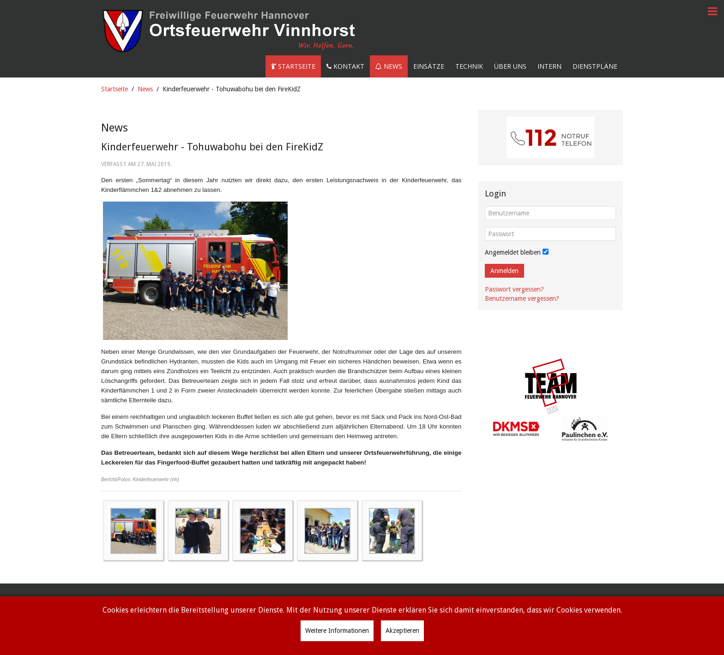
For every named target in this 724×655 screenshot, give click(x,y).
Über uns (510, 66)
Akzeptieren (402, 630)
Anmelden (504, 270)
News (388, 66)
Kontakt (345, 66)
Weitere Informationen (337, 630)
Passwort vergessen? (514, 289)
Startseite (293, 66)
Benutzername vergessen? (522, 298)
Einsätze (428, 66)
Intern (549, 66)
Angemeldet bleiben (513, 252)
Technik (469, 66)
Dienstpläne (595, 66)
